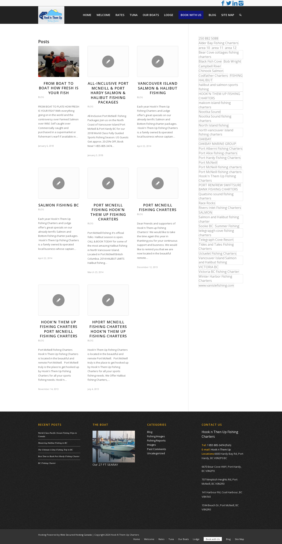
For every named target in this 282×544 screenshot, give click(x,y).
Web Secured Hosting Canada (76, 534)
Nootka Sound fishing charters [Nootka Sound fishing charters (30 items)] (215, 118)
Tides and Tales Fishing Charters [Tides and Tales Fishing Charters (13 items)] (216, 246)
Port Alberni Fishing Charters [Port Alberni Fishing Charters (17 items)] (220, 148)
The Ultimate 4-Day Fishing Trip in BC (55, 449)
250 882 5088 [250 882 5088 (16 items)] (208, 38)
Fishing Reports (156, 440)
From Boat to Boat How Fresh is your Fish (59, 88)
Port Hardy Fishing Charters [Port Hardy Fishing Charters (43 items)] (220, 157)
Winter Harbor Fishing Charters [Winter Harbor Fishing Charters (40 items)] (215, 278)
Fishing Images (156, 436)
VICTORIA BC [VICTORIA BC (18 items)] (208, 267)
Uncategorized (156, 453)
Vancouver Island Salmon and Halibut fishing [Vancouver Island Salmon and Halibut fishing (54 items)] (217, 260)
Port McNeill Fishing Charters (157, 207)
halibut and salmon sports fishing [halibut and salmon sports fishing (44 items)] (218, 87)
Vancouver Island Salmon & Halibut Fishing (157, 88)
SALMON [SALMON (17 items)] (205, 212)
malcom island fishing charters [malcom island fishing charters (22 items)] (215, 105)
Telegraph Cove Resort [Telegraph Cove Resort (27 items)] (216, 239)
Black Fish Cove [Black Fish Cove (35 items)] (210, 61)
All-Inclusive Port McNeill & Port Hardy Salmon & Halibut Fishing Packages (108, 93)
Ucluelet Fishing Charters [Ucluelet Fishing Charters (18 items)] (217, 253)
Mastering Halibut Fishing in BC (53, 443)
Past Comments (156, 449)
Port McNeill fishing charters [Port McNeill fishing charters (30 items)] (220, 167)
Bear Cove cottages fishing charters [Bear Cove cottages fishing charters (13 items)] (219, 54)
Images (151, 444)
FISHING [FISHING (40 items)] (236, 75)
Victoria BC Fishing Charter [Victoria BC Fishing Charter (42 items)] (219, 271)
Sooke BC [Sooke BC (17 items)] (206, 226)
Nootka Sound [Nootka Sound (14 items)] (209, 112)
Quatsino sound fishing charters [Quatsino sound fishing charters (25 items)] (216, 196)
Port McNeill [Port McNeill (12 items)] (208, 162)
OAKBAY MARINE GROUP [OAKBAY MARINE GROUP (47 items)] (217, 143)
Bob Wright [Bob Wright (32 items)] (232, 61)
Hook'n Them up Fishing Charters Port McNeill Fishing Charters (58, 329)
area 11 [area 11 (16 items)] (217, 48)
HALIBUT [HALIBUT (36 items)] (206, 80)
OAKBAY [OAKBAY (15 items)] (205, 139)
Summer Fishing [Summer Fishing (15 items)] (227, 226)
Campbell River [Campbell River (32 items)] (210, 66)
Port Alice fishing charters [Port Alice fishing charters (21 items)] (218, 153)
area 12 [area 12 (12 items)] (230, 48)
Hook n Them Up (221, 449)
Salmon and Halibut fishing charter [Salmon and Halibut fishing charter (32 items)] (219, 219)
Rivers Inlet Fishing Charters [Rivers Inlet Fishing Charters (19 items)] (220, 207)
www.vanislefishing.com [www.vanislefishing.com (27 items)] (216, 285)
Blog (41, 97)
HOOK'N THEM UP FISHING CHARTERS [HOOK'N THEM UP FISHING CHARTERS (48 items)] (219, 96)
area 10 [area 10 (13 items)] (204, 48)
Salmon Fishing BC (58, 205)
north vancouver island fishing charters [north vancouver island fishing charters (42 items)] (216, 132)
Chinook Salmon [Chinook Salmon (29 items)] (211, 71)
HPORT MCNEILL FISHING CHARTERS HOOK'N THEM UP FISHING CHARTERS (108, 329)
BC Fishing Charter (47, 463)
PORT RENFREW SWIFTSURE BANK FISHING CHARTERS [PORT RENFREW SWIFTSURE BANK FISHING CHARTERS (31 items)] (220, 187)
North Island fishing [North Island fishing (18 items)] (214, 125)
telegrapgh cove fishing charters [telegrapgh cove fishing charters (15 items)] (216, 232)
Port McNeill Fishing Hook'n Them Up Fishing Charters (108, 212)
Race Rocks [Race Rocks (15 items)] (207, 203)
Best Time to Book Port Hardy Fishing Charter (59, 456)
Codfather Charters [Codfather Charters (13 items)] (213, 75)
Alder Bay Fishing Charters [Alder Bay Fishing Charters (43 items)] (218, 43)
